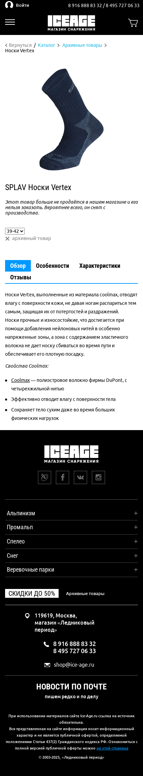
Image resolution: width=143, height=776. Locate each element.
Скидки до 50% (31, 593)
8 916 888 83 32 (85, 5)
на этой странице (112, 748)
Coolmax (20, 380)
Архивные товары (85, 593)
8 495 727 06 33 (123, 5)
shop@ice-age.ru (74, 665)
